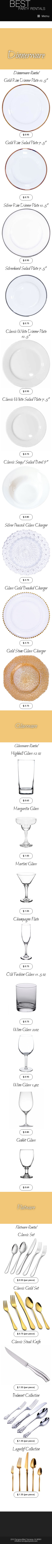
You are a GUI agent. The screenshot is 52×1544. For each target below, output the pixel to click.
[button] (26, 135)
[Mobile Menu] (43, 16)
